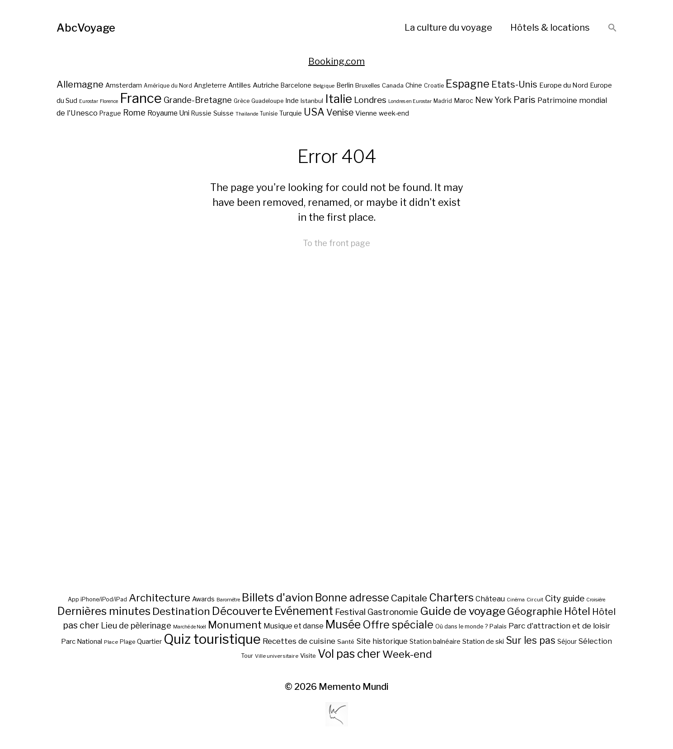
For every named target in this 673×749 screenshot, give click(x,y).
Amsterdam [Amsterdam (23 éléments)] (123, 85)
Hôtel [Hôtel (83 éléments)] (577, 611)
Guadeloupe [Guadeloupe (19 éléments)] (267, 101)
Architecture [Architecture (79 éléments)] (159, 597)
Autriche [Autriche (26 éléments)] (266, 85)
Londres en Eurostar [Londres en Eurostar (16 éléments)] (410, 101)
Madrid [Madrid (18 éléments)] (442, 101)
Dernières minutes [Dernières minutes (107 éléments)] (104, 611)
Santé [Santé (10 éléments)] (345, 641)
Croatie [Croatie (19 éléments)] (434, 85)
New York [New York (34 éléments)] (493, 100)
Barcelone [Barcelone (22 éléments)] (296, 85)
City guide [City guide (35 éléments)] (564, 598)
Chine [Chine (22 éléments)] (413, 85)
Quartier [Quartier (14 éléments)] (149, 641)
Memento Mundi (354, 686)
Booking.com (336, 61)
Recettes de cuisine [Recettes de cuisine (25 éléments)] (299, 641)
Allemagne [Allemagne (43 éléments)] (80, 84)
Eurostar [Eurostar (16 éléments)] (88, 101)
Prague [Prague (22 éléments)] (110, 113)
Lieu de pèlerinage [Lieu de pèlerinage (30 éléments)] (136, 625)
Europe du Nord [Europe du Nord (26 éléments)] (563, 85)
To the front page (336, 243)
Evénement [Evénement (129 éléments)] (303, 611)
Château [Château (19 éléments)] (490, 598)
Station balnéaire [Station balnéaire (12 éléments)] (435, 641)
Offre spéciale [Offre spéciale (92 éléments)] (397, 625)
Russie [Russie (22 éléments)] (201, 113)
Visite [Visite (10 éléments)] (308, 655)
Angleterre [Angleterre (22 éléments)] (210, 85)
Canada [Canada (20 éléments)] (393, 85)
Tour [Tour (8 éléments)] (247, 655)
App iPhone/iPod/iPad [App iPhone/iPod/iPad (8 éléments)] (97, 599)
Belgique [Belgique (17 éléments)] (323, 86)
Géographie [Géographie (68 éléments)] (534, 611)
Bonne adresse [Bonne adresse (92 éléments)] (352, 597)
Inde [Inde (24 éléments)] (292, 101)
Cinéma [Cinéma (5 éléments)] (516, 600)
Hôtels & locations (550, 27)
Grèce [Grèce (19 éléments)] (241, 101)
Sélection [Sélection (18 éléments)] (595, 641)
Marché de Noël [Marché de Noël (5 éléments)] (189, 627)
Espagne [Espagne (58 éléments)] (467, 84)
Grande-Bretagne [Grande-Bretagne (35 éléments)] (198, 100)
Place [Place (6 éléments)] (111, 642)
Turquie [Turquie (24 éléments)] (290, 113)
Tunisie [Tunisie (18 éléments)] (269, 114)
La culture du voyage (448, 27)
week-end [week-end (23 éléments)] (394, 113)
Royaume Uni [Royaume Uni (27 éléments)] (168, 113)
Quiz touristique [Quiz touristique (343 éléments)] (212, 639)
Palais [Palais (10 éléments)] (498, 626)
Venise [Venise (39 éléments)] (339, 112)
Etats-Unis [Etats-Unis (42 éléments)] (514, 84)
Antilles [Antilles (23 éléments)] (239, 85)
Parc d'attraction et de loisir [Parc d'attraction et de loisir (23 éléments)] (559, 625)
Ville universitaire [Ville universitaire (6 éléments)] (276, 656)
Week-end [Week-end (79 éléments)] (407, 654)
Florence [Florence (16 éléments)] (109, 101)
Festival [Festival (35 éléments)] (350, 612)
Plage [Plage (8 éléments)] (127, 641)
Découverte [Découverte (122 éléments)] (242, 611)
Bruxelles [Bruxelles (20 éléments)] (367, 85)
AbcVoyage (85, 27)
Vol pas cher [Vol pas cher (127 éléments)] (349, 654)
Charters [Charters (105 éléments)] (451, 597)
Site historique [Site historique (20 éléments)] (382, 641)
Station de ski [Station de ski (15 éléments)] (483, 641)
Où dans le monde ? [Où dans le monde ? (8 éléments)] (461, 626)
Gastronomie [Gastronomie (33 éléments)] (392, 612)
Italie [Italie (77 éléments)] (338, 99)
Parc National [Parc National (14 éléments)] (81, 641)
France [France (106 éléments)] (141, 98)
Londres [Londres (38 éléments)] (370, 100)
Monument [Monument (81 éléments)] (235, 625)
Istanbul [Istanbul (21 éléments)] (312, 100)
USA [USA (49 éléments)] (314, 112)
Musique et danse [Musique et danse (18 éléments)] (294, 626)
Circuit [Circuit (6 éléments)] (535, 599)
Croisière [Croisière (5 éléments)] (595, 600)
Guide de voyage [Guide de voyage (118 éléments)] (462, 611)
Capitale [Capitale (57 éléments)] (409, 598)
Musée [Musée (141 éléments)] (343, 624)
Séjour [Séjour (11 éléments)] (567, 641)
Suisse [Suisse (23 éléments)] (223, 113)
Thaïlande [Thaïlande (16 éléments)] (246, 114)
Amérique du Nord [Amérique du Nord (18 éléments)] (168, 86)
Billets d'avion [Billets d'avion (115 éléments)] (277, 597)
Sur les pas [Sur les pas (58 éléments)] (530, 640)
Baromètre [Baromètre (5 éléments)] (228, 600)
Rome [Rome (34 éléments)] (134, 112)
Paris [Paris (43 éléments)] (524, 99)
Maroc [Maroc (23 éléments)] (463, 100)
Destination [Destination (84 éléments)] (181, 611)
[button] (612, 28)
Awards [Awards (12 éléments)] (203, 599)
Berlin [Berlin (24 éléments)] (344, 85)
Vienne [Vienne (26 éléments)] (366, 113)
